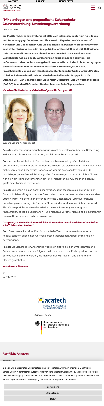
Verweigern (53, 387)
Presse (40, 1)
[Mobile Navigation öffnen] (93, 8)
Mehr (53, 399)
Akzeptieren (52, 393)
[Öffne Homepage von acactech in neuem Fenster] (52, 303)
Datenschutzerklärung (33, 372)
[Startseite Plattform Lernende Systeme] (12, 7)
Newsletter (66, 1)
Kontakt (13, 1)
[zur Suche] (99, 8)
